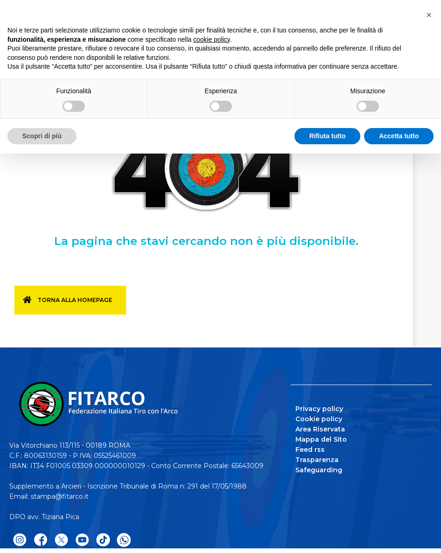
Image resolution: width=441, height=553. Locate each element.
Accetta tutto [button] (399, 136)
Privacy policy (319, 409)
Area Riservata (320, 429)
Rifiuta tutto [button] (327, 136)
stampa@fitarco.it (60, 496)
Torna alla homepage (75, 299)
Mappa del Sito (321, 439)
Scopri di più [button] (42, 136)
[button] (429, 14)
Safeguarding (318, 470)
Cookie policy (318, 419)
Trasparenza (317, 460)
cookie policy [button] (211, 39)
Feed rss (310, 449)
